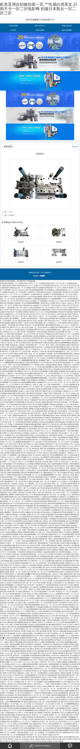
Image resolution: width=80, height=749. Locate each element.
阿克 (45, 737)
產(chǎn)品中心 (40, 26)
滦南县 (40, 737)
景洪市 (39, 741)
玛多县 (53, 739)
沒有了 (11, 212)
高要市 (60, 737)
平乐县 (33, 741)
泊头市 (22, 741)
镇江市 (7, 741)
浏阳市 (13, 741)
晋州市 (64, 739)
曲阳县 (29, 737)
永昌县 (2, 737)
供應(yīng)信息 (67, 26)
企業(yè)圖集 (40, 30)
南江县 (7, 737)
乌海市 (24, 737)
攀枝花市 (72, 737)
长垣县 (55, 741)
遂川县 (59, 739)
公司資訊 (13, 30)
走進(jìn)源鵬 (13, 26)
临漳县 (49, 737)
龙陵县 (37, 739)
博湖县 (10, 739)
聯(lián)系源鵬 (66, 30)
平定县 (4, 739)
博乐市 (13, 737)
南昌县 (55, 737)
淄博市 (42, 739)
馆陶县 (60, 741)
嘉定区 (26, 739)
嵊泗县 (18, 737)
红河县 (15, 739)
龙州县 (44, 741)
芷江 (17, 741)
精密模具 (12, 215)
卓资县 (48, 739)
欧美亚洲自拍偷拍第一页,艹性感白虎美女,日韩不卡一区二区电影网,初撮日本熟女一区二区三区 (38, 8)
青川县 (35, 737)
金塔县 (66, 737)
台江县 (21, 739)
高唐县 (49, 741)
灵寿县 (75, 739)
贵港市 (70, 739)
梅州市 (28, 741)
